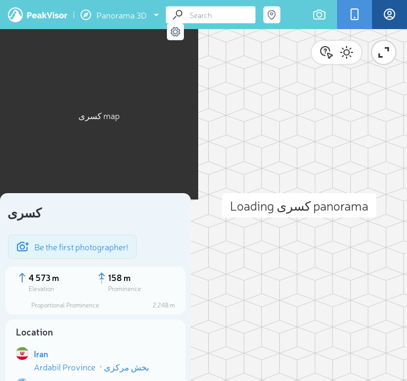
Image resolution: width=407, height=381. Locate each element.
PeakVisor (37, 14)
